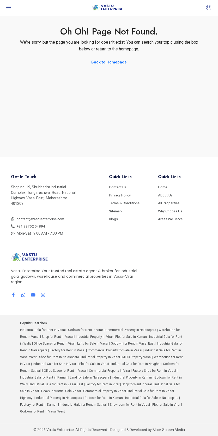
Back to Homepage (109, 62)
